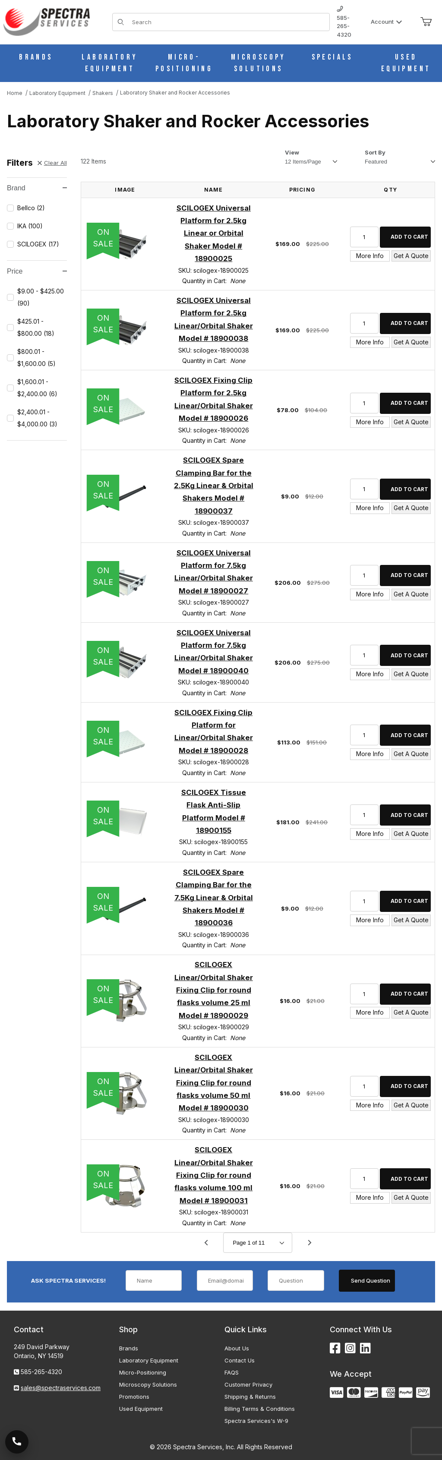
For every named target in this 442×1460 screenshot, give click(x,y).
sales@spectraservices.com (61, 1387)
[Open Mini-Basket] (426, 22)
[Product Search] (228, 22)
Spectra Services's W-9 (256, 1420)
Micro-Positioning (142, 1372)
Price (37, 271)
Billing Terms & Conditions (259, 1408)
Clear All (52, 162)
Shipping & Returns (250, 1396)
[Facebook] (335, 1348)
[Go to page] (257, 1243)
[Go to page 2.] (309, 1243)
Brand (37, 188)
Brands (128, 1348)
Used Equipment (141, 1408)
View (292, 152)
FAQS (231, 1372)
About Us (236, 1348)
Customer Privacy (248, 1384)
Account (386, 21)
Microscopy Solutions (148, 1384)
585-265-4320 (344, 22)
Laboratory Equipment (148, 1360)
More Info (370, 255)
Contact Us (239, 1360)
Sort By (375, 152)
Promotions (134, 1396)
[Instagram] (350, 1348)
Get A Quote (411, 255)
